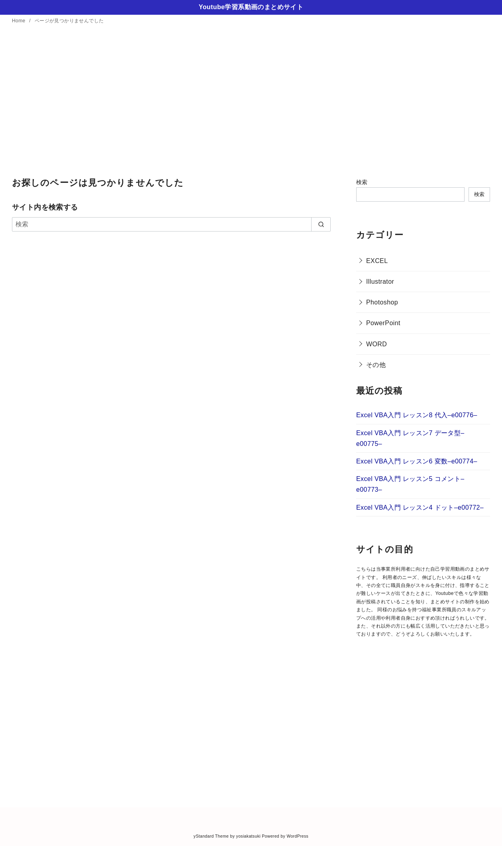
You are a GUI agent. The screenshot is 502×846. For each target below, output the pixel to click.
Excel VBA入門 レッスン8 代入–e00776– (416, 415)
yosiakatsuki (248, 836)
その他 (376, 364)
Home (19, 21)
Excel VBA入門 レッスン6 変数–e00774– (416, 461)
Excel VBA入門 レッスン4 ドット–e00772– (420, 507)
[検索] (171, 224)
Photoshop (382, 302)
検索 (362, 182)
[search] (321, 224)
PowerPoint (383, 323)
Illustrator (380, 281)
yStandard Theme (211, 836)
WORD (376, 344)
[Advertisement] (251, 101)
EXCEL (377, 260)
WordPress (297, 836)
